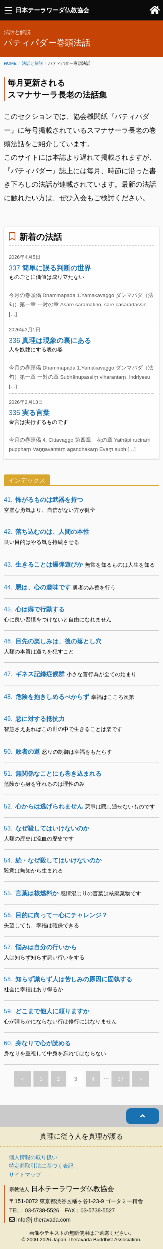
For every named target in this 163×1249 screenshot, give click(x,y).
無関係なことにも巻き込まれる (52, 773)
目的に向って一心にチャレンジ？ (56, 915)
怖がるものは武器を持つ (43, 499)
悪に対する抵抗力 (34, 719)
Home (10, 63)
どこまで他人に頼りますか (46, 1011)
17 (121, 1079)
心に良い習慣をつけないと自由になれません (57, 619)
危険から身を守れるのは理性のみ (44, 784)
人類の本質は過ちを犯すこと (39, 651)
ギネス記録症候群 (34, 674)
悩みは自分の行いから (40, 947)
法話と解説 (32, 63)
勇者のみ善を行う (94, 587)
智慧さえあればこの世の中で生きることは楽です (63, 729)
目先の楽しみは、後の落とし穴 (52, 641)
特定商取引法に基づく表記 (41, 1166)
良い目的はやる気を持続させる (41, 542)
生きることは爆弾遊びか (43, 564)
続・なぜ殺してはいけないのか (52, 860)
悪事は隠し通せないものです (120, 806)
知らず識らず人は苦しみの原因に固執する (68, 979)
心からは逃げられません (43, 806)
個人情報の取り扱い (33, 1157)
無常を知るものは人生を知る (120, 565)
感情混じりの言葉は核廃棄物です (100, 893)
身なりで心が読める (37, 1043)
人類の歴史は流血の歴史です (39, 838)
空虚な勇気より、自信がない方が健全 (49, 510)
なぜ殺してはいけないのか (46, 828)
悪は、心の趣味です (37, 587)
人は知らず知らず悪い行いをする (44, 957)
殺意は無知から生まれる (33, 871)
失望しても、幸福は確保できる (41, 925)
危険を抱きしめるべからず (46, 697)
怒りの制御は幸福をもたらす (77, 752)
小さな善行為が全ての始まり (101, 674)
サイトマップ (25, 1174)
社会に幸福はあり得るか (33, 989)
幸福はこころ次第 (112, 697)
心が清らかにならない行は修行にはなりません (60, 1021)
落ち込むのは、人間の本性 (46, 531)
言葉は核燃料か (31, 893)
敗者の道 (22, 751)
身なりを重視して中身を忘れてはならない (55, 1053)
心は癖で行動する (34, 609)
